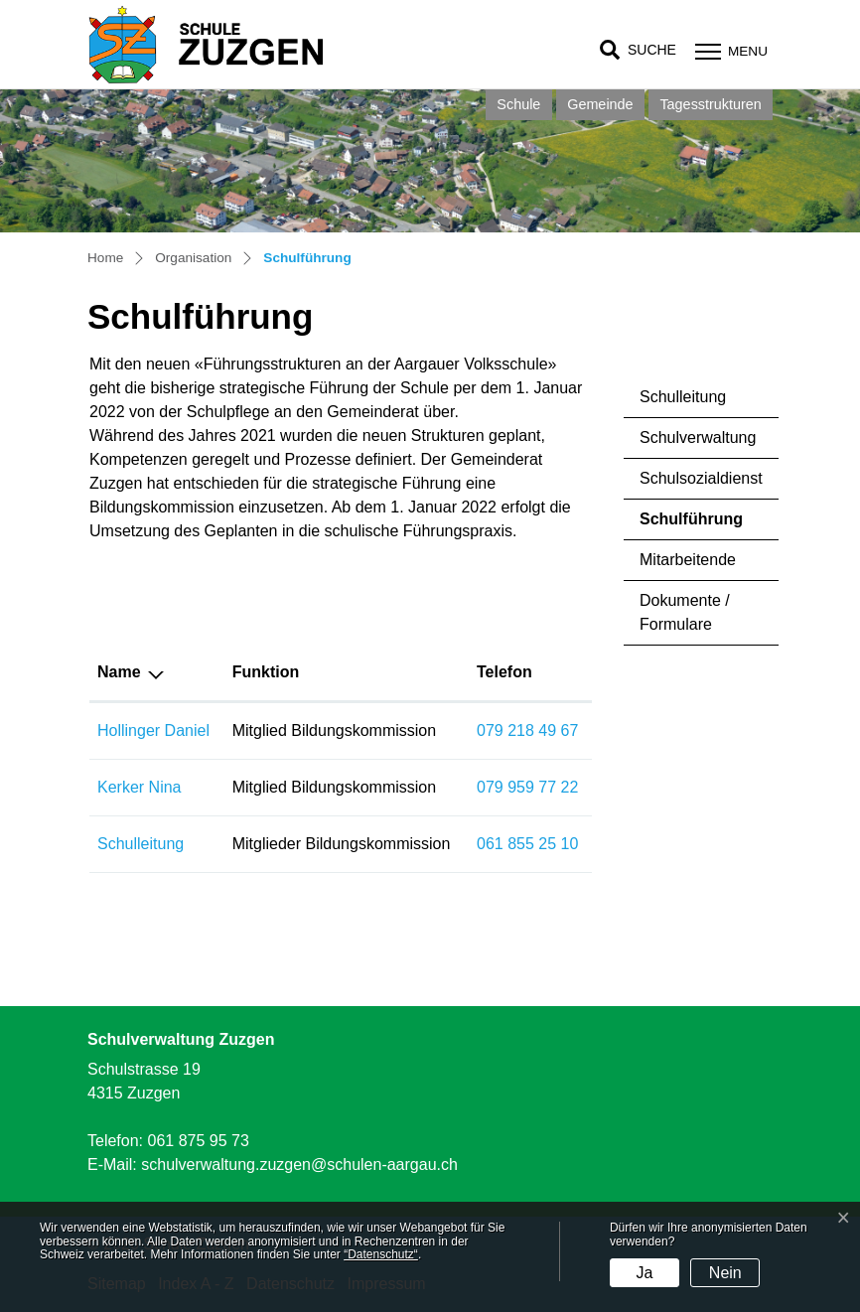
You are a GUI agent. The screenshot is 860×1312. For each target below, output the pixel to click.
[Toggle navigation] (729, 51)
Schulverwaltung (698, 437)
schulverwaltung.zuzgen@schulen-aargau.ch (299, 1164)
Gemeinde (600, 104)
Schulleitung (683, 396)
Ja (644, 1272)
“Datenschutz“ (381, 1254)
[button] (638, 50)
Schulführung (695, 524)
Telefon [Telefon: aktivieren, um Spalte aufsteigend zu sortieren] (504, 671)
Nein (725, 1272)
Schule (518, 104)
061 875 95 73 (197, 1140)
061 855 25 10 (527, 843)
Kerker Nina (139, 787)
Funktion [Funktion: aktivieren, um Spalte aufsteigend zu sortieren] (266, 671)
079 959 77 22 (527, 787)
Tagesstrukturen (710, 104)
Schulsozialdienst (701, 478)
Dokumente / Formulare (685, 612)
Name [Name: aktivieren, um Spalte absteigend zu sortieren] (119, 671)
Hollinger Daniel (153, 730)
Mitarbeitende (688, 559)
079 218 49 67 (527, 730)
